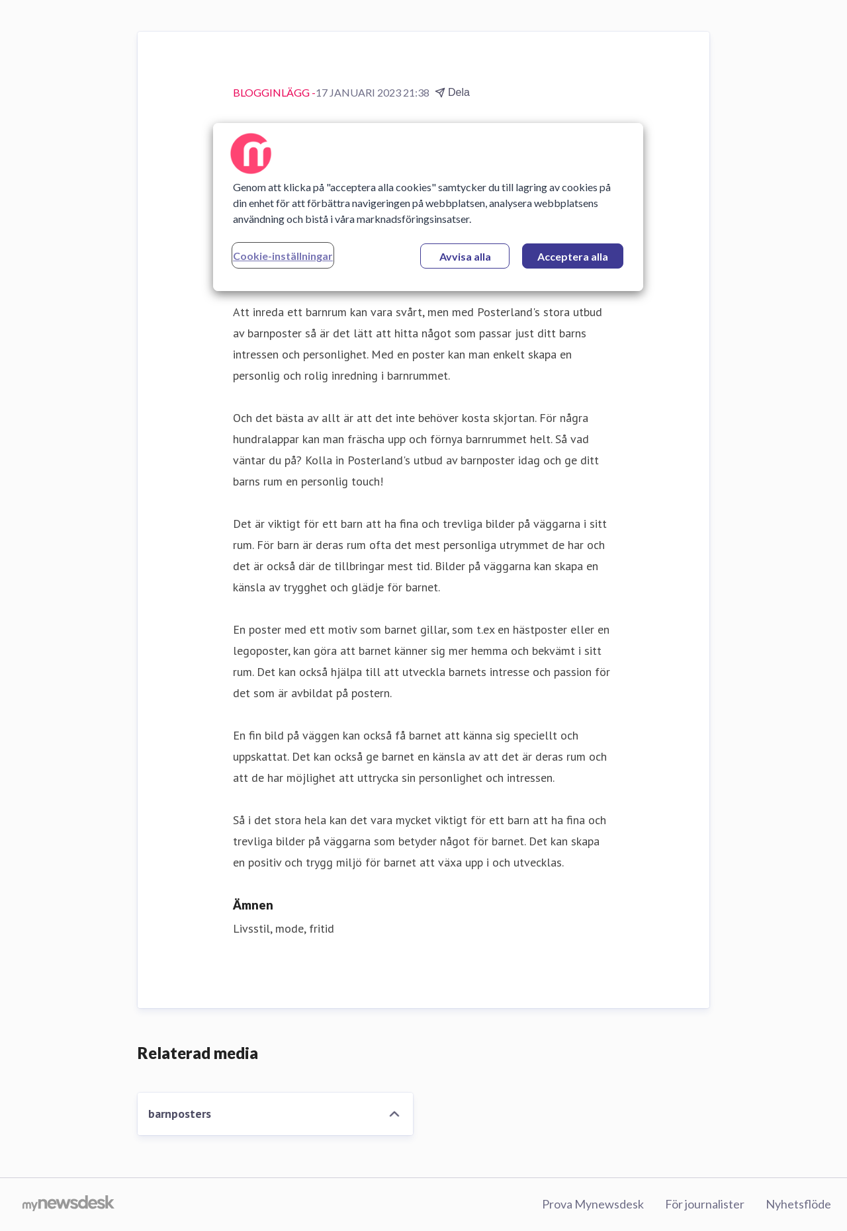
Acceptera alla (572, 256)
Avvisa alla (465, 256)
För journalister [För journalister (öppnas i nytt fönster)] (704, 1204)
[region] (428, 207)
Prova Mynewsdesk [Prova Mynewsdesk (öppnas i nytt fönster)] (593, 1204)
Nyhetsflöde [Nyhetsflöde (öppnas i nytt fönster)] (798, 1204)
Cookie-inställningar (283, 255)
